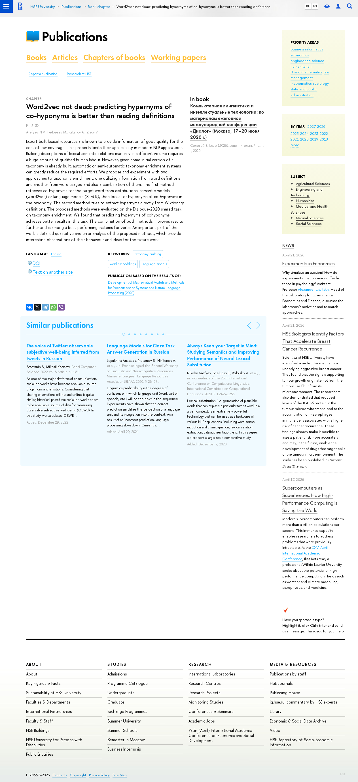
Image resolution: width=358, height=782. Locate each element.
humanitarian (301, 66)
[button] (123, 334)
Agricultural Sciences (313, 183)
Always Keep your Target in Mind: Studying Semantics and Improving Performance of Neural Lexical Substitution (223, 355)
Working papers (178, 57)
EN (315, 6)
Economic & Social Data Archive (298, 721)
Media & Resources (293, 664)
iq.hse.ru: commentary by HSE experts (303, 702)
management (302, 77)
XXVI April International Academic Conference (305, 553)
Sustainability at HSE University (53, 692)
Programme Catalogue (127, 683)
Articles (65, 57)
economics (300, 55)
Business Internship (124, 749)
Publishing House (285, 692)
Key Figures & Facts (43, 683)
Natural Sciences (309, 217)
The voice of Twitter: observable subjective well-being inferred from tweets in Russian (63, 352)
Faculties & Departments (48, 702)
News (288, 245)
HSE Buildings (37, 730)
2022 (324, 133)
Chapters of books (114, 57)
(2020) (146, 287)
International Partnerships (49, 711)
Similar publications (59, 325)
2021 (295, 139)
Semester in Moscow (126, 739)
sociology (321, 83)
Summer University (124, 721)
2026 (321, 126)
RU (308, 6)
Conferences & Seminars (210, 711)
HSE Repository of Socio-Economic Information (301, 742)
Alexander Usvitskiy (313, 289)
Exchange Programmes (127, 711)
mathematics (301, 83)
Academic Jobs (201, 721)
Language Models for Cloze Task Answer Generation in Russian (141, 349)
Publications (74, 36)
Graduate (115, 702)
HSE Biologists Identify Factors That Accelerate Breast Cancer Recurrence (313, 341)
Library (275, 711)
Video (275, 730)
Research (200, 664)
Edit (342, 774)
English (56, 254)
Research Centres (204, 683)
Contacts (59, 775)
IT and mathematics (306, 72)
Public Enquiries (39, 754)
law (326, 72)
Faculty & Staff (39, 721)
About (34, 664)
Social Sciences (308, 223)
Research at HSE (79, 74)
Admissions (117, 674)
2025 (295, 133)
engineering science (307, 60)
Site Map (120, 775)
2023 (314, 133)
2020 (304, 139)
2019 (314, 139)
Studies (116, 664)
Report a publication (43, 74)
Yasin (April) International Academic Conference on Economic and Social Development (221, 735)
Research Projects (204, 692)
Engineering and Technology (307, 192)
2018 (324, 139)
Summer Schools (122, 730)
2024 (304, 133)
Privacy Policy (99, 775)
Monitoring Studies (205, 702)
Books (36, 57)
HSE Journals (281, 683)
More (295, 144)
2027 (312, 126)
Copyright (78, 775)
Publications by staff (288, 674)
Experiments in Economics (308, 263)
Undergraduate (121, 692)
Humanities (305, 200)
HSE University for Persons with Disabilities (54, 742)
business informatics (307, 49)
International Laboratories (211, 674)
